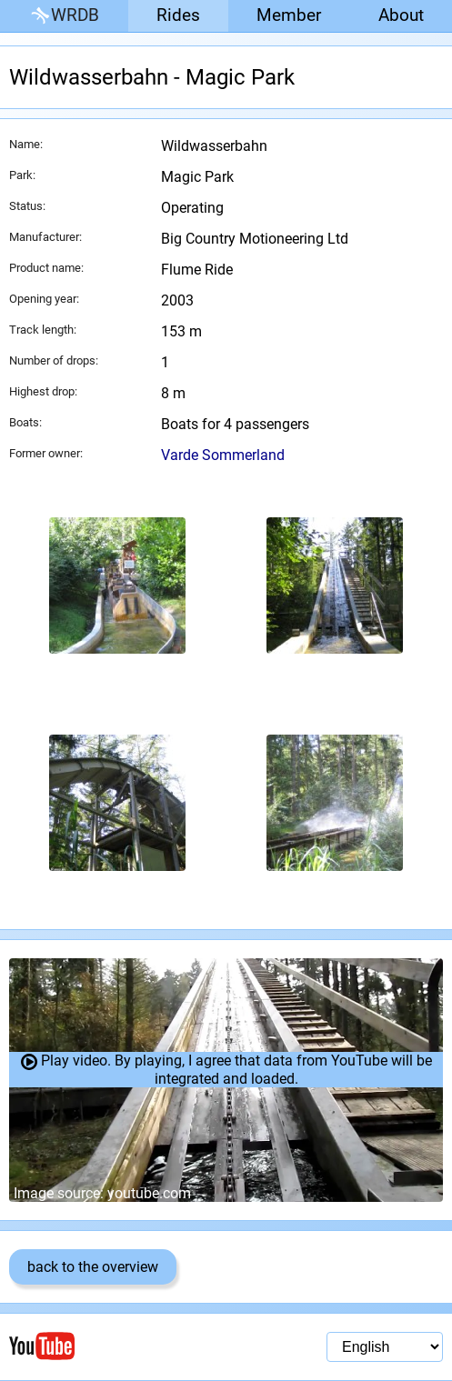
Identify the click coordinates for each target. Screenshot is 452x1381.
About (401, 15)
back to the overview (92, 1267)
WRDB (63, 16)
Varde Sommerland (223, 455)
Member (288, 15)
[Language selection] (384, 1347)
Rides (178, 15)
